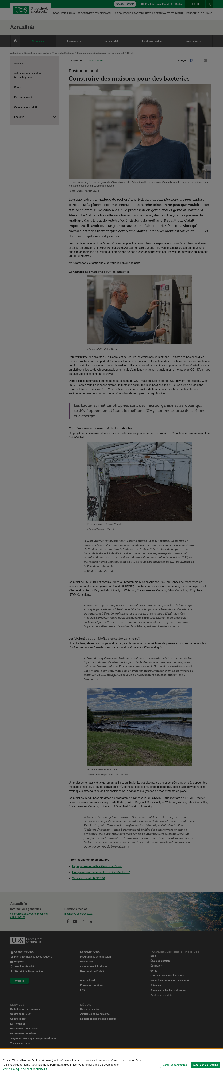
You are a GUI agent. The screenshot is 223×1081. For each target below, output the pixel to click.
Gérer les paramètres (175, 1065)
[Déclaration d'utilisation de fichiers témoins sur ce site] (111, 1065)
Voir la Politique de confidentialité (23, 1069)
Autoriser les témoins (205, 1065)
